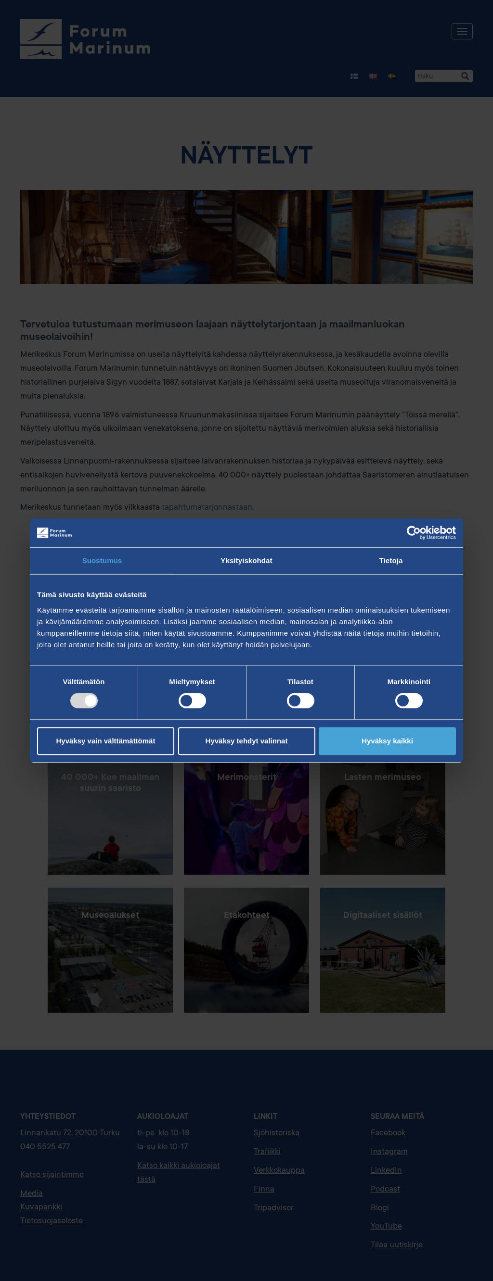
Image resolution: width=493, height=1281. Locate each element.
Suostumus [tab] (102, 560)
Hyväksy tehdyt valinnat (247, 741)
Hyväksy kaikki (387, 741)
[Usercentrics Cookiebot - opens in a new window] (414, 533)
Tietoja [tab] (391, 560)
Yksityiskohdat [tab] (246, 560)
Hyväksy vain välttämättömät (106, 741)
